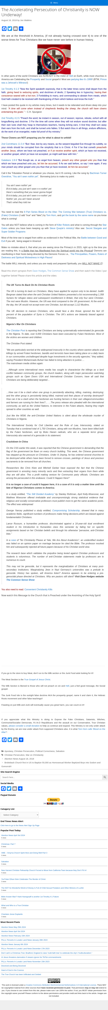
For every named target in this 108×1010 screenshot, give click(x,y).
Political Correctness (45, 751)
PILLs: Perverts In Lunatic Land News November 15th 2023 (25, 961)
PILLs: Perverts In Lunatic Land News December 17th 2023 (25, 949)
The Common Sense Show (20, 580)
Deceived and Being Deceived (13, 966)
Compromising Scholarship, (66, 510)
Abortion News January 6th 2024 (14, 944)
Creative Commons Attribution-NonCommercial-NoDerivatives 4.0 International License (61, 995)
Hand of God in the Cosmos (12, 970)
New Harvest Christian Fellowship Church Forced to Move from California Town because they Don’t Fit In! (44, 870)
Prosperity (35, 79)
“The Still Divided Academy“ (40, 494)
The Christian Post (15, 330)
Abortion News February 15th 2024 (15, 936)
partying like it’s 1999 (81, 79)
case (13, 540)
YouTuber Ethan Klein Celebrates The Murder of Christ (23, 879)
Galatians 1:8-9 (9, 160)
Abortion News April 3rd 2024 (13, 835)
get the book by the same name (77, 215)
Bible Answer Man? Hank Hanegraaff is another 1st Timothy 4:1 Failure (30, 897)
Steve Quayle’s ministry (62, 228)
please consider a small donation (24, 726)
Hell (71, 76)
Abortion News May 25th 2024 (13, 927)
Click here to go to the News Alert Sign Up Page (20, 825)
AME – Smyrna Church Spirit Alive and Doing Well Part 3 (24, 853)
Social (48, 79)
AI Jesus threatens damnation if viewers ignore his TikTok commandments (31, 957)
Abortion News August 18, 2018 (19, 759)
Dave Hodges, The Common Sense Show (53, 270)
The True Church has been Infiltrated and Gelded (21, 974)
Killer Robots (63, 225)
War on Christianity (34, 755)
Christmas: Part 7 (8, 844)
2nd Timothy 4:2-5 (10, 118)
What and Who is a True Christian (15, 905)
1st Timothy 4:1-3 (10, 89)
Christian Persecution (24, 751)
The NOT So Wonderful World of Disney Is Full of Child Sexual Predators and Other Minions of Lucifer (42, 888)
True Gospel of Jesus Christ (37, 679)
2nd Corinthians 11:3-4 (12, 144)
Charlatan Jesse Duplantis (12, 914)
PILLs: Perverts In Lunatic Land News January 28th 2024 (24, 940)
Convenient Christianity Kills (38, 589)
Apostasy (8, 751)
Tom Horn (51, 215)
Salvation (60, 751)
